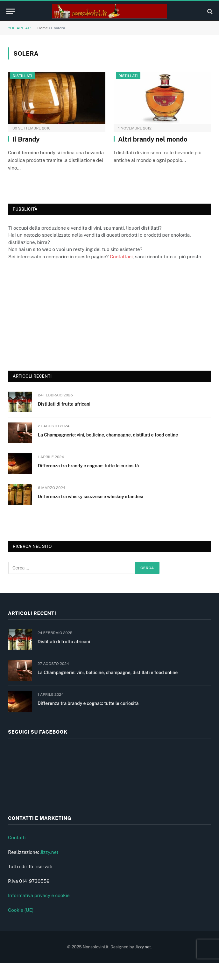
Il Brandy (26, 139)
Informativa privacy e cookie (39, 895)
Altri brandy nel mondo (152, 139)
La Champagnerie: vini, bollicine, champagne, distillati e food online (108, 434)
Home (42, 28)
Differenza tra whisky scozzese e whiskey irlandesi (90, 496)
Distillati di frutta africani (64, 404)
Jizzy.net (49, 852)
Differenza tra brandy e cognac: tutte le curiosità (88, 465)
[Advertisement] (56, 314)
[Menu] (10, 11)
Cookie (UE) (21, 910)
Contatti (17, 837)
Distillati (22, 76)
